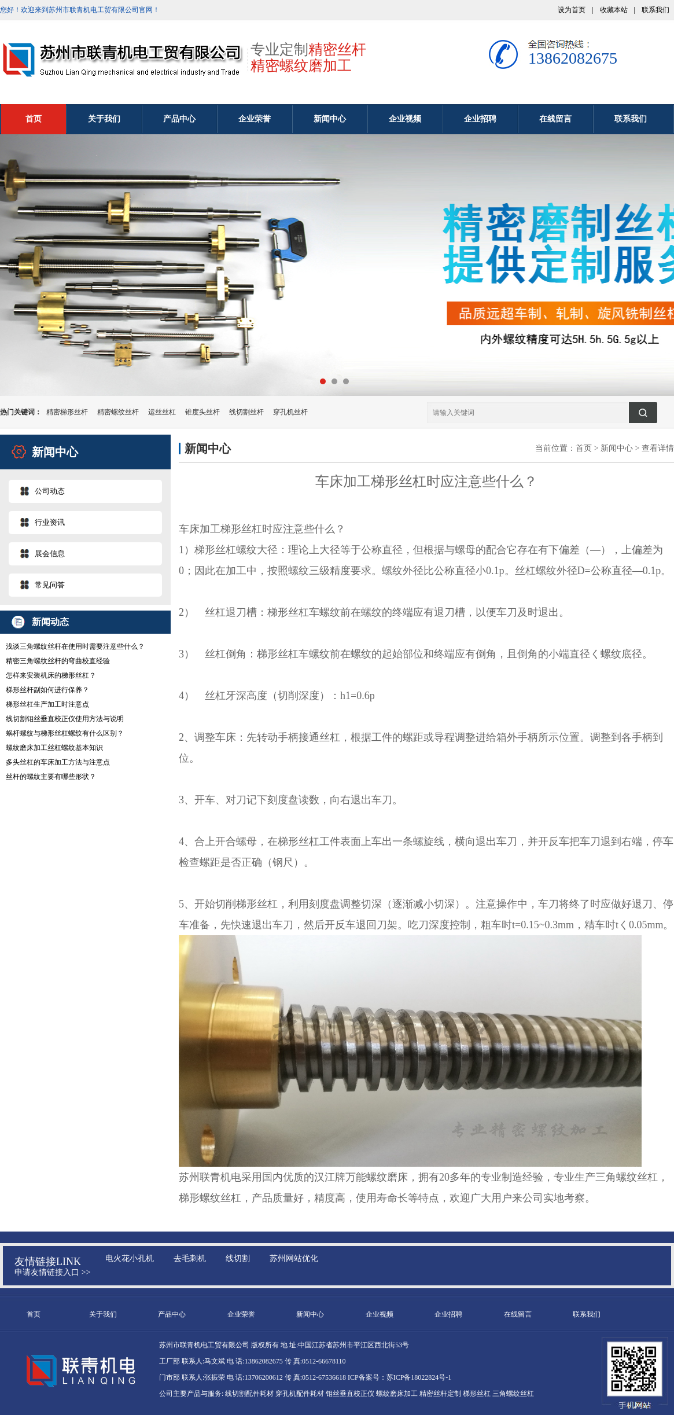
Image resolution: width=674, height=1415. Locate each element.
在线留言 (555, 119)
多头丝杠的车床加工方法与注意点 (58, 762)
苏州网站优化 (294, 1258)
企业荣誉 (254, 119)
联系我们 (655, 10)
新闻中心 (330, 119)
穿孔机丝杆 (290, 412)
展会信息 (50, 553)
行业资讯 (50, 522)
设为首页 (571, 10)
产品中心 (179, 119)
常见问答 (50, 584)
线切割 (238, 1258)
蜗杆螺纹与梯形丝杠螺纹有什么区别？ (65, 733)
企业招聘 (480, 119)
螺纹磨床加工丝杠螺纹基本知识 (54, 748)
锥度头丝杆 (202, 412)
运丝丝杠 (162, 412)
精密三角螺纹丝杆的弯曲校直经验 (58, 661)
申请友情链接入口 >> (52, 1272)
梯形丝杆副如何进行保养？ (47, 690)
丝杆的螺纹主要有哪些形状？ (51, 777)
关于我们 (104, 119)
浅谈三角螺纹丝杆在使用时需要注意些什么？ (75, 646)
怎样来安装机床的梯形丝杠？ (51, 675)
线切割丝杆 (246, 412)
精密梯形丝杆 (67, 412)
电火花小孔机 (129, 1258)
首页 (33, 119)
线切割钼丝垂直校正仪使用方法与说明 (65, 719)
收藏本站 (614, 10)
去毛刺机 (190, 1258)
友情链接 (35, 1261)
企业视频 (405, 119)
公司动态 (50, 491)
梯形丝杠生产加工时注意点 (47, 704)
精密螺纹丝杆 (118, 412)
